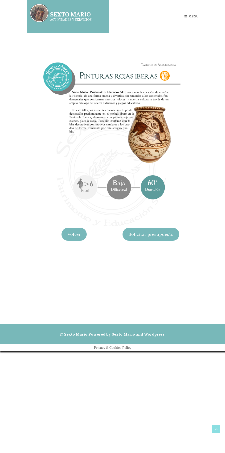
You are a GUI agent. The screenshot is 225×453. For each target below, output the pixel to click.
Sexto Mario (75, 334)
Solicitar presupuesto (151, 234)
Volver (74, 234)
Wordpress (154, 334)
